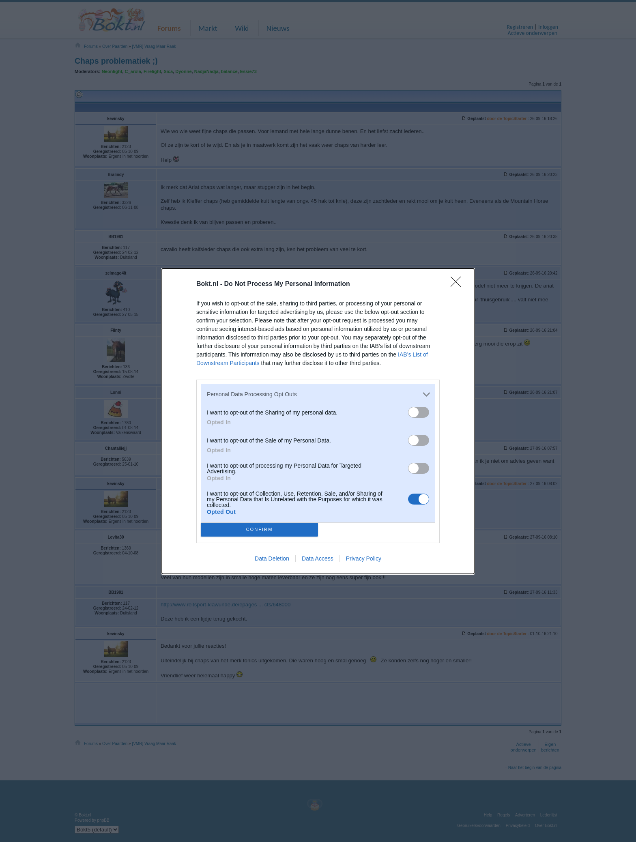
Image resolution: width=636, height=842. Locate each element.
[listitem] (318, 394)
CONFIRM (259, 529)
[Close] (458, 284)
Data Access (317, 558)
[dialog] (318, 421)
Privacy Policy (363, 558)
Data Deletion (272, 558)
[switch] (418, 412)
